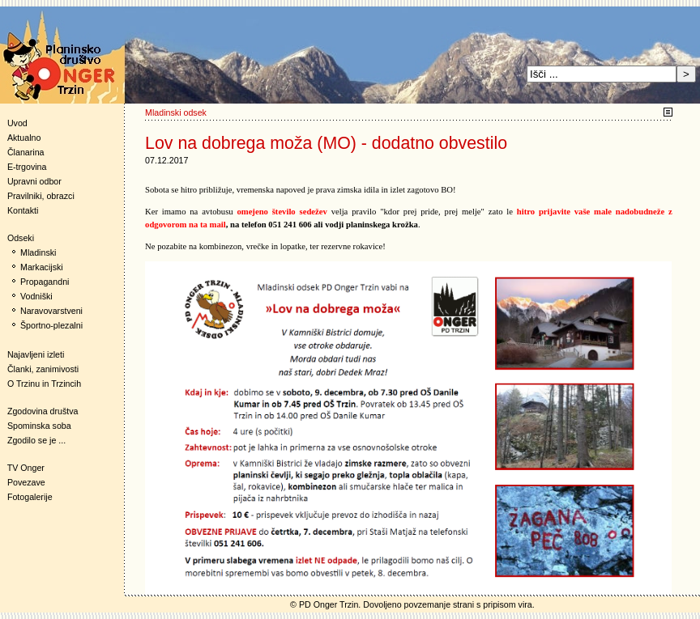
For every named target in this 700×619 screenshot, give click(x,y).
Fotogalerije (30, 497)
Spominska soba (39, 425)
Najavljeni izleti (35, 354)
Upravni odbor (34, 181)
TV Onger (22, 468)
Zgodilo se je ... (36, 440)
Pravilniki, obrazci (41, 196)
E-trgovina (27, 167)
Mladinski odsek (176, 112)
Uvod (17, 123)
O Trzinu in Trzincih (44, 383)
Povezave (26, 482)
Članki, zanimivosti (43, 369)
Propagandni (44, 281)
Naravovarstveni (51, 311)
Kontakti (23, 210)
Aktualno (24, 137)
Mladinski (38, 252)
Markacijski (41, 267)
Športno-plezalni (51, 325)
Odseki (17, 238)
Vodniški (36, 296)
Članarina (26, 152)
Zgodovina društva (39, 411)
